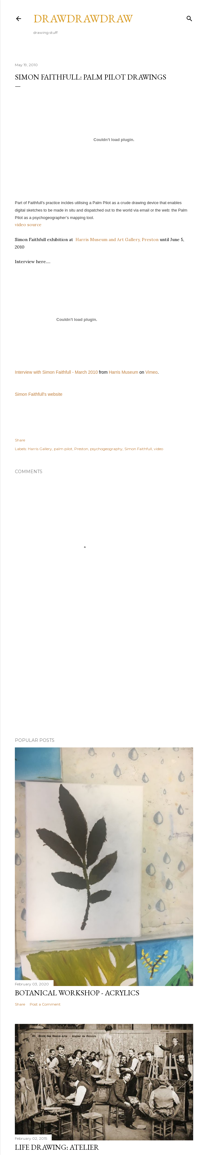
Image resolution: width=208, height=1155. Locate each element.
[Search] (189, 17)
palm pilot (63, 448)
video (158, 448)
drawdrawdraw (83, 18)
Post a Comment (45, 1004)
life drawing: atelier (57, 1147)
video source (28, 224)
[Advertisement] (104, 678)
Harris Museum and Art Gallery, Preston (117, 239)
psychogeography (106, 448)
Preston (81, 448)
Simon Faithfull (138, 448)
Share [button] (20, 440)
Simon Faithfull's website (39, 394)
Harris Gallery (40, 448)
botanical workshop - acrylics (77, 992)
